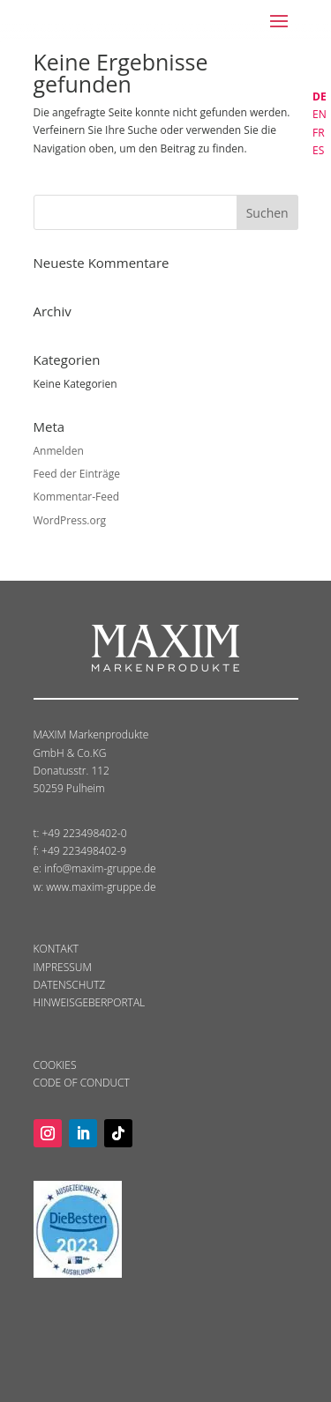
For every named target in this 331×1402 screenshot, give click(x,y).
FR (318, 132)
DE (319, 96)
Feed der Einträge (77, 473)
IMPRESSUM (63, 967)
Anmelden (59, 450)
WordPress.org (70, 520)
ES (318, 150)
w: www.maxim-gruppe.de (95, 886)
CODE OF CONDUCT (82, 1082)
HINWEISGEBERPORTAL (90, 1002)
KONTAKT (56, 948)
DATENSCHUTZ (70, 984)
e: (39, 868)
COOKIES (55, 1064)
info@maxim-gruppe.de (100, 868)
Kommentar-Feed (77, 496)
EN (319, 114)
